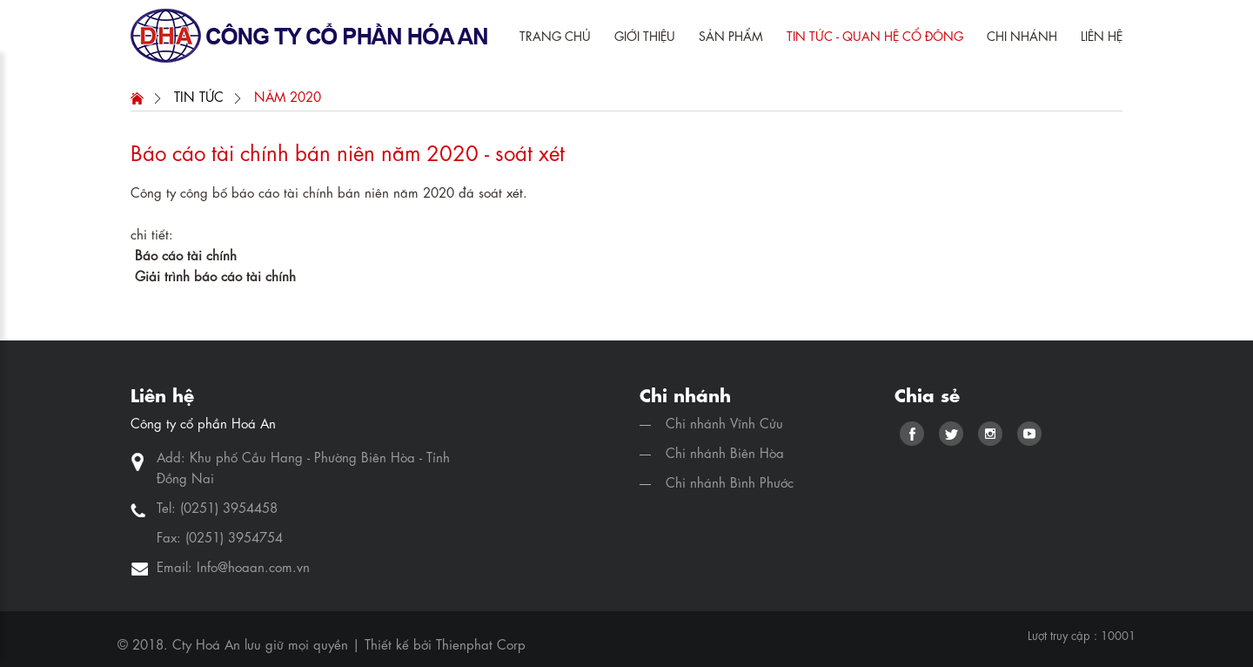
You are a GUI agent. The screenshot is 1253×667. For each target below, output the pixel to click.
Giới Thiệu (644, 35)
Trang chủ (555, 35)
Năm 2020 (287, 95)
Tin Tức (199, 95)
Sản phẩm (731, 35)
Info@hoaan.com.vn (253, 566)
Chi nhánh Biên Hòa (725, 452)
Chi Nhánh (1022, 35)
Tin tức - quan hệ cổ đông (875, 35)
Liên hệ (1101, 35)
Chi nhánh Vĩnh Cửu (724, 422)
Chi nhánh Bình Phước (730, 481)
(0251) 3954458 (229, 506)
